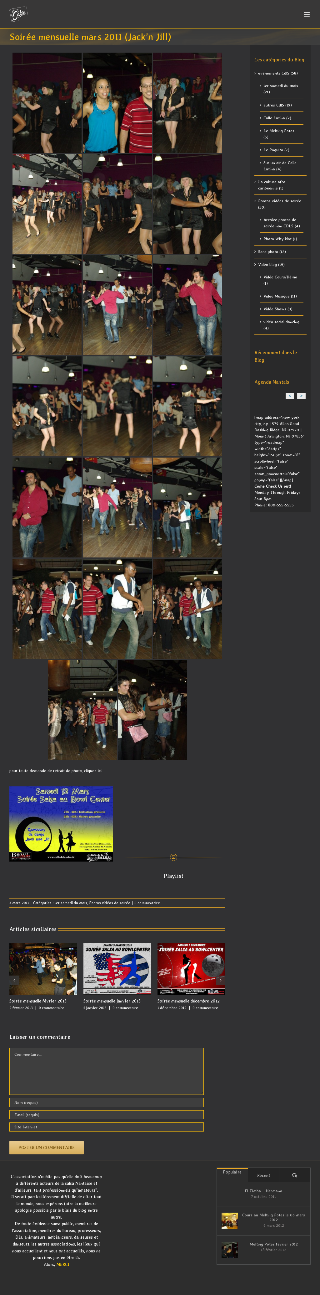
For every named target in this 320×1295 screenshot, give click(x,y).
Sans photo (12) (272, 251)
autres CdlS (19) (277, 105)
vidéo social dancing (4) (281, 324)
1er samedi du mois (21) (280, 88)
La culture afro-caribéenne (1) (272, 184)
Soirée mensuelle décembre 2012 (189, 1000)
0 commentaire (147, 903)
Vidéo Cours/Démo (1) (280, 280)
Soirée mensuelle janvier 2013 (112, 1000)
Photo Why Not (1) (280, 238)
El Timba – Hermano (263, 1191)
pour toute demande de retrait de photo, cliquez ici (55, 770)
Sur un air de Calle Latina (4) (280, 165)
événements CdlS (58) (278, 73)
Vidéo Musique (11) (280, 296)
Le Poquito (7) (276, 150)
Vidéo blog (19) (271, 264)
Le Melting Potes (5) (278, 133)
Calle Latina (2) (277, 118)
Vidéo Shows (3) (277, 309)
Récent (263, 1175)
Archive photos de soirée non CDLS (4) (281, 222)
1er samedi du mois (70, 903)
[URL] (106, 1127)
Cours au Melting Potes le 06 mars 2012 (273, 1217)
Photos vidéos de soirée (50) (279, 204)
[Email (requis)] (106, 1114)
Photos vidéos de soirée (109, 903)
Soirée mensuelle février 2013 (38, 1000)
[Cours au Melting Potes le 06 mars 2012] (230, 1221)
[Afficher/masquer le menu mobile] (307, 14)
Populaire (232, 1171)
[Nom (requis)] (106, 1102)
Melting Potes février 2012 (274, 1244)
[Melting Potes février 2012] (230, 1250)
